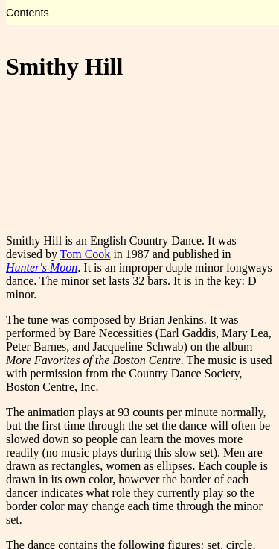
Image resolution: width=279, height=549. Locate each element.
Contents (27, 13)
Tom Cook (85, 254)
